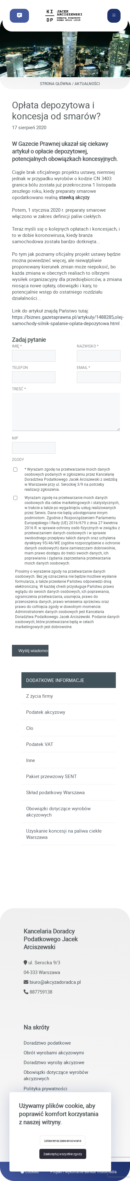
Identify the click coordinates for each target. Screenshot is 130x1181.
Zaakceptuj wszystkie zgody (62, 1154)
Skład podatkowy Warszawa (55, 792)
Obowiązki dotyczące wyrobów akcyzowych (58, 811)
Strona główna (55, 83)
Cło (29, 728)
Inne (30, 760)
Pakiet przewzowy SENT (51, 776)
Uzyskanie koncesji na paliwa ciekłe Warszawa (64, 834)
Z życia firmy (39, 696)
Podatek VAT (39, 744)
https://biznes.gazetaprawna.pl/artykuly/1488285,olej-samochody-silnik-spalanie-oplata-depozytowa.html (68, 320)
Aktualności (87, 83)
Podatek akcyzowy (45, 712)
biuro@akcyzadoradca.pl (55, 982)
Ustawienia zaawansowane (62, 1140)
